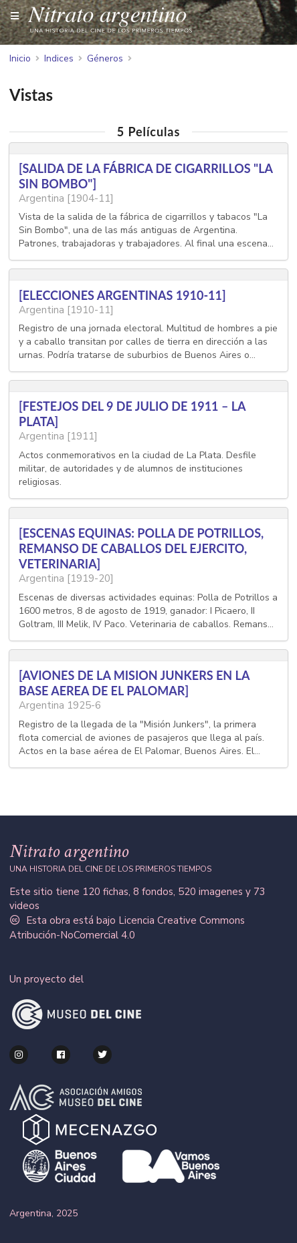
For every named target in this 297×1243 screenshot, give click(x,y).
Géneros (105, 58)
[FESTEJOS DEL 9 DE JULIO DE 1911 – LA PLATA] (132, 414)
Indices (59, 58)
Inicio (20, 58)
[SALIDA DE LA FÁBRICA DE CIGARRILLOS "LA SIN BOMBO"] (145, 176)
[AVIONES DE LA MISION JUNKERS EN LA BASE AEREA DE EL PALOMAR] (134, 683)
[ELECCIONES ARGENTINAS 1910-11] (122, 295)
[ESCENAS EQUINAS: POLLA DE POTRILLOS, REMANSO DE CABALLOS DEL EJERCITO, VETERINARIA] (141, 548)
